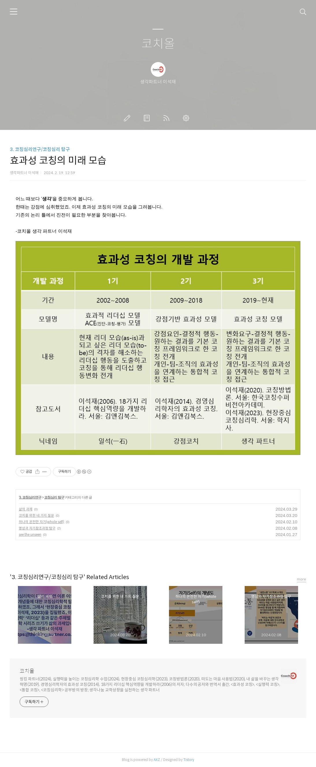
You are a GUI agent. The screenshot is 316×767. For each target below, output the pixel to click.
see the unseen (30, 534)
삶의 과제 (25, 509)
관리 (187, 118)
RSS (167, 118)
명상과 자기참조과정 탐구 (37, 528)
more (301, 579)
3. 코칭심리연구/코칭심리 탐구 (40, 149)
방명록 (148, 118)
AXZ (157, 759)
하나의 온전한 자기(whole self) (41, 522)
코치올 (158, 44)
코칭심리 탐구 (54, 497)
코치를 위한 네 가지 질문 (36, 515)
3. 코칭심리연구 (30, 497)
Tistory (188, 759)
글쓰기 (128, 118)
